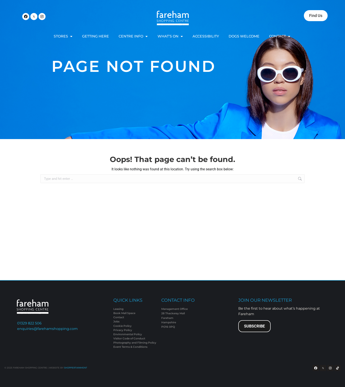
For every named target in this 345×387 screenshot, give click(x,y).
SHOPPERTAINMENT (75, 367)
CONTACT (279, 36)
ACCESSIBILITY (206, 36)
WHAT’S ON (170, 36)
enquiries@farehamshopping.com (47, 329)
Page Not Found (133, 66)
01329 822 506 (29, 323)
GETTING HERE (95, 36)
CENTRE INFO (133, 36)
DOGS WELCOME (244, 36)
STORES (63, 36)
